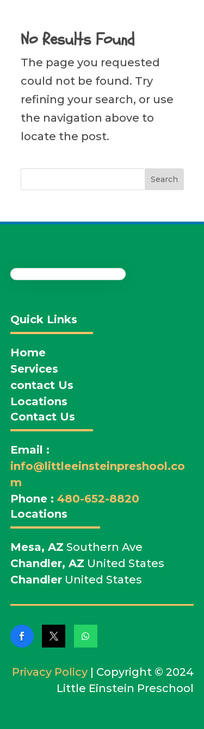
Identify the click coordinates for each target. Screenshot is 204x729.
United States (87, 563)
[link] (22, 636)
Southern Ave (76, 547)
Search (164, 179)
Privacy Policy (50, 671)
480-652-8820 (98, 498)
